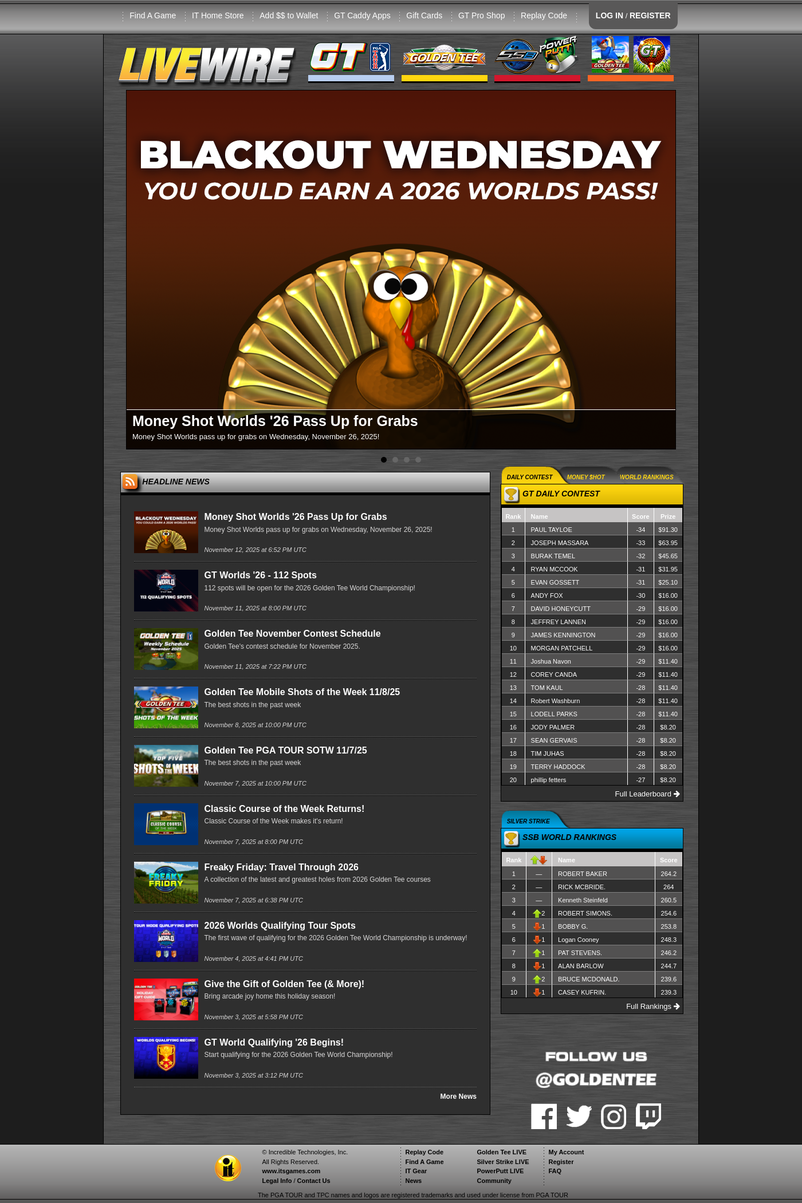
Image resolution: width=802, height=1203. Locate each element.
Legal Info (277, 1180)
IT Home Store (218, 15)
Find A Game (152, 15)
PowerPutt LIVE (500, 1170)
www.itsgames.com (291, 1170)
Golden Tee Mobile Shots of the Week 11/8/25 (302, 692)
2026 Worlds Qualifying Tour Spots (279, 925)
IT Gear (416, 1170)
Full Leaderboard (647, 794)
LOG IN (609, 15)
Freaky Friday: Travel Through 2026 (281, 867)
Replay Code (544, 15)
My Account (566, 1152)
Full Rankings (652, 1006)
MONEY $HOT (586, 477)
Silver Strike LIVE (503, 1161)
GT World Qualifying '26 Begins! (274, 1042)
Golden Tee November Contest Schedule (292, 633)
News (413, 1180)
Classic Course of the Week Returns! (284, 809)
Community (494, 1180)
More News (459, 1096)
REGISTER (650, 15)
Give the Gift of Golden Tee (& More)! (284, 984)
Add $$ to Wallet (289, 15)
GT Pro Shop (481, 15)
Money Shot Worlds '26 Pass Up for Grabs (295, 517)
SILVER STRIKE (528, 821)
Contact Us (314, 1180)
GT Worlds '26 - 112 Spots (260, 575)
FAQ (554, 1170)
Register (560, 1161)
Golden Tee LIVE (501, 1152)
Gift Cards (424, 15)
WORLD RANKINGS (647, 477)
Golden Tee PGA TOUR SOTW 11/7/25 (285, 750)
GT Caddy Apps (362, 15)
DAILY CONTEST (530, 477)
